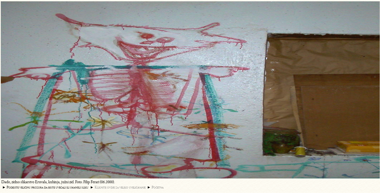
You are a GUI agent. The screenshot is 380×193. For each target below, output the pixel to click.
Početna (157, 187)
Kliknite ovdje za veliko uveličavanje (120, 187)
